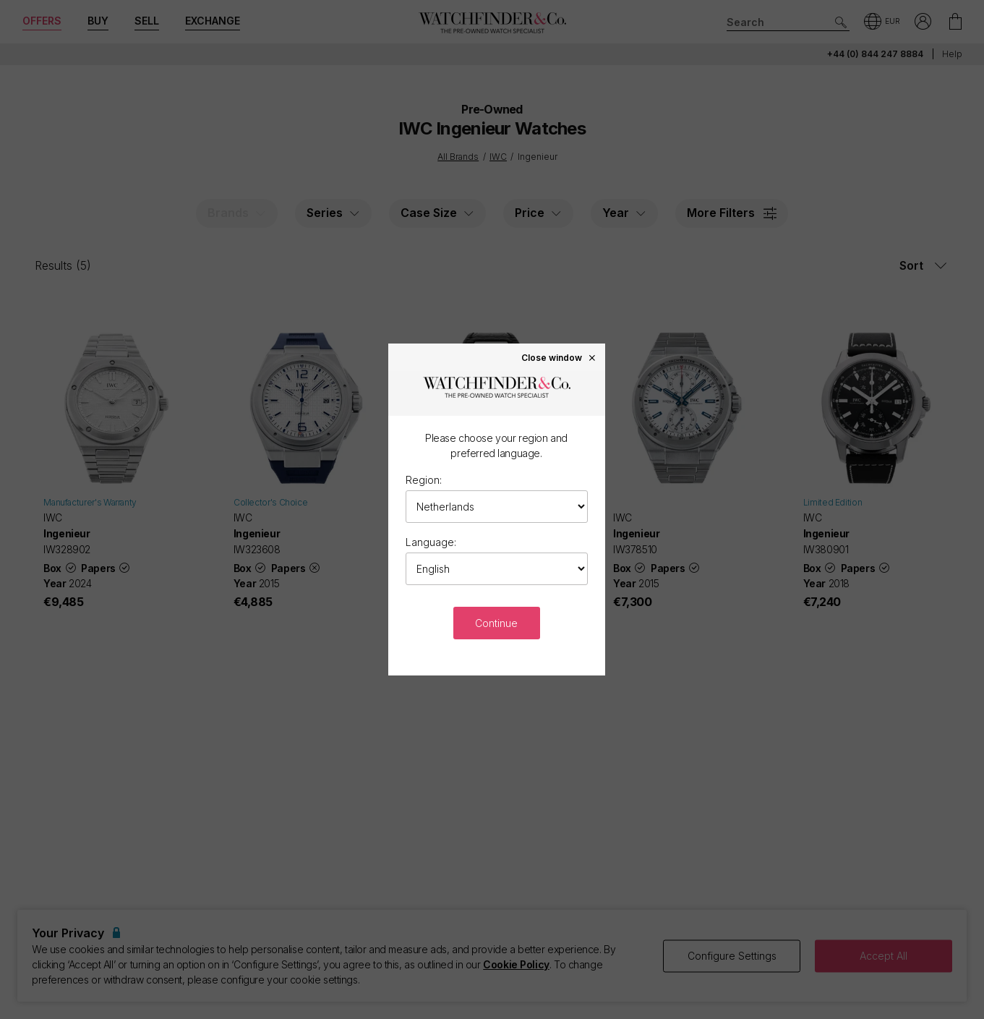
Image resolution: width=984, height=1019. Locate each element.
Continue (496, 623)
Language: (431, 542)
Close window (558, 357)
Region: (424, 480)
